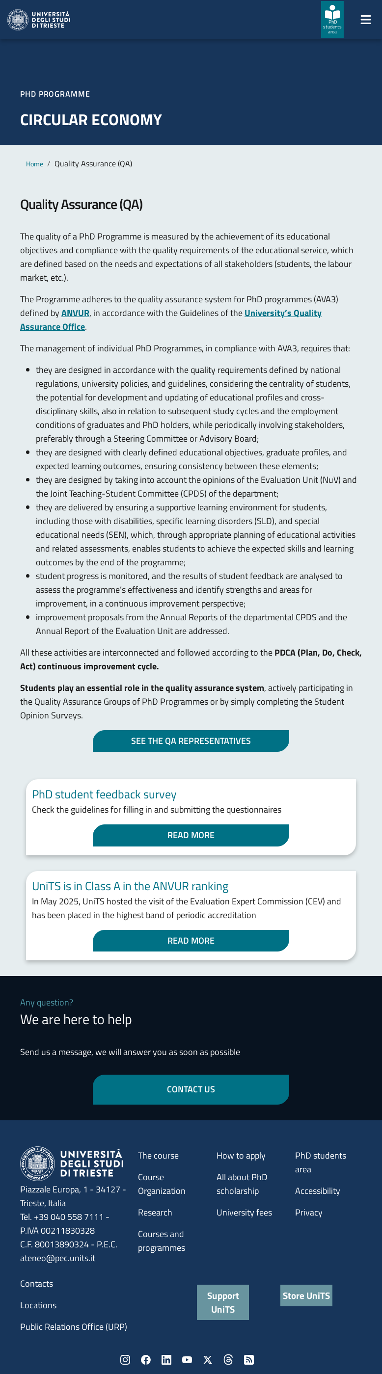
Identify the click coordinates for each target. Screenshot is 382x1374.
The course (158, 1155)
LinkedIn (166, 1359)
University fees (244, 1212)
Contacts (36, 1283)
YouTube (187, 1359)
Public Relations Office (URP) (73, 1326)
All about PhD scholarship (242, 1183)
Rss (249, 1359)
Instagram (125, 1359)
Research (155, 1212)
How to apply (241, 1155)
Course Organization (162, 1183)
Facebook (145, 1359)
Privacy (309, 1212)
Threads (228, 1359)
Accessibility (317, 1190)
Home (34, 164)
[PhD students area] (332, 19)
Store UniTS (306, 1295)
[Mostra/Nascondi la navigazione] (365, 19)
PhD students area (320, 1162)
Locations (38, 1305)
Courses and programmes (161, 1240)
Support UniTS (223, 1302)
